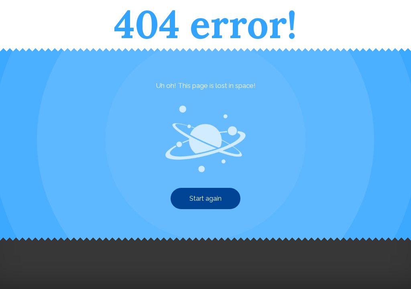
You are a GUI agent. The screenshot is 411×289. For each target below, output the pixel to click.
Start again (205, 198)
